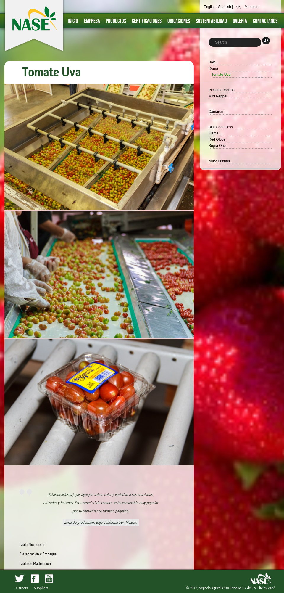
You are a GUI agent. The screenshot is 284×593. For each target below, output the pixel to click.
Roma (213, 68)
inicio (73, 21)
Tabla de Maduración (35, 563)
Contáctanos (265, 21)
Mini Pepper (218, 96)
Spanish (224, 7)
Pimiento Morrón (222, 90)
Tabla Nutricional (32, 544)
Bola (212, 62)
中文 (237, 7)
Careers (22, 588)
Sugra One (217, 146)
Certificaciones (147, 21)
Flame (213, 133)
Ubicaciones (178, 21)
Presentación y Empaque (38, 554)
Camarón (216, 112)
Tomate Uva (221, 75)
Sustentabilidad (211, 21)
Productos (116, 21)
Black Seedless (221, 127)
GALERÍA (240, 21)
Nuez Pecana (219, 161)
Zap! (271, 588)
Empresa (92, 21)
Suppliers (41, 588)
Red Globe (217, 139)
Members (252, 7)
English (209, 7)
